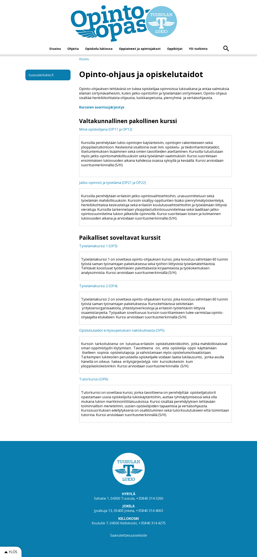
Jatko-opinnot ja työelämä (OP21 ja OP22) (112, 182)
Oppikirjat (175, 49)
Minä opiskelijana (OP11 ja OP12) (105, 129)
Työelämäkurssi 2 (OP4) (98, 286)
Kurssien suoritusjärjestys (101, 107)
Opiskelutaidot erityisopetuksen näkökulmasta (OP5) (122, 330)
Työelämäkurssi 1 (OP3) (98, 246)
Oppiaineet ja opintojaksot (140, 49)
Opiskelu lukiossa (98, 49)
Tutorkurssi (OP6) (93, 379)
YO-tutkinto (198, 49)
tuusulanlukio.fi (41, 75)
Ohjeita (73, 49)
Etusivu (55, 49)
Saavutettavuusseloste (128, 535)
